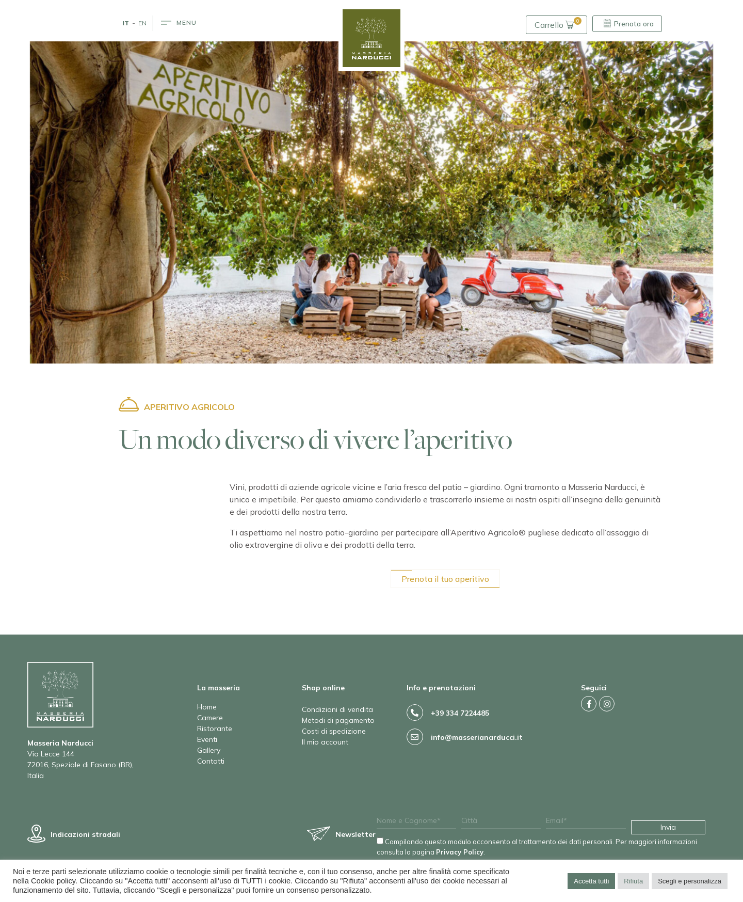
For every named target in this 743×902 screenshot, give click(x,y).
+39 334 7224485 (460, 713)
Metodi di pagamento (338, 720)
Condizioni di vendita (337, 709)
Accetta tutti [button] (591, 881)
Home (207, 706)
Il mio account (325, 742)
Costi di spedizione (334, 731)
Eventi (207, 739)
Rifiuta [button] (633, 881)
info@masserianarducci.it (477, 737)
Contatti (210, 761)
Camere (210, 717)
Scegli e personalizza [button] (689, 881)
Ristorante (214, 728)
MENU (186, 22)
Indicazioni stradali (85, 834)
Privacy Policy (459, 852)
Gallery (208, 750)
